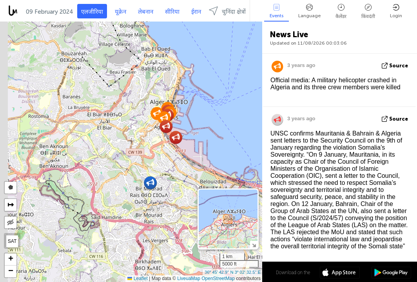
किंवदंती (368, 11)
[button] (175, 137)
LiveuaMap (188, 278)
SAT (12, 241)
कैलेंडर (340, 11)
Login (396, 11)
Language (309, 11)
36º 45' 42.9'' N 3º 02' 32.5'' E (233, 272)
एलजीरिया (92, 11)
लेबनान (145, 11)
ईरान (196, 11)
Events (276, 11)
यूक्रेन (120, 11)
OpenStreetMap (218, 278)
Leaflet (137, 278)
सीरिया (172, 11)
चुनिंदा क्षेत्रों (227, 10)
